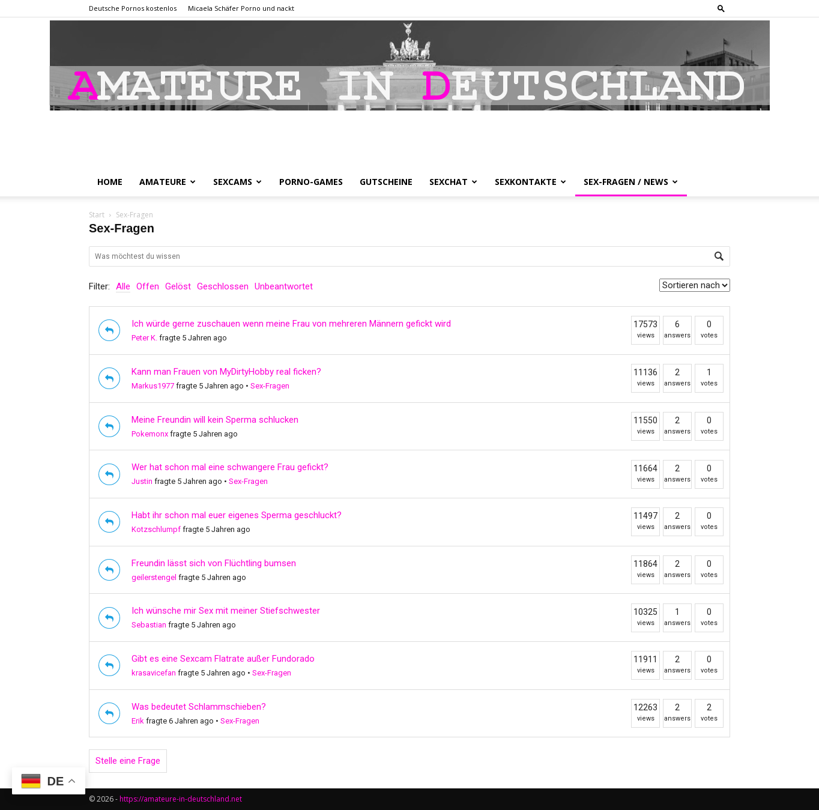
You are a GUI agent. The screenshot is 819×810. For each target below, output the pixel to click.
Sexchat (453, 181)
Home (109, 181)
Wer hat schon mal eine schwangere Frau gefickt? (229, 467)
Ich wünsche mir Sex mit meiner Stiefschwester (225, 610)
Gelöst (178, 286)
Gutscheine (386, 181)
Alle (123, 286)
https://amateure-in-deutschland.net (180, 799)
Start (96, 215)
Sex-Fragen (269, 385)
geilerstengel (154, 577)
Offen (147, 286)
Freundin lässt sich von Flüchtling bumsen (213, 563)
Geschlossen (223, 286)
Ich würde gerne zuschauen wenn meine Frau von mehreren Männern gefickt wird (291, 323)
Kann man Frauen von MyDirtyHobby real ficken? (226, 371)
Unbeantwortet (284, 286)
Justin (142, 481)
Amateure (167, 181)
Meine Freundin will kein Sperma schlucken (214, 419)
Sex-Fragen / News (631, 181)
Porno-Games (311, 181)
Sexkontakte (530, 181)
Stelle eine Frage (127, 760)
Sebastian (148, 624)
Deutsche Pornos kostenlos (133, 8)
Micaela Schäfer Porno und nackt (241, 8)
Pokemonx (149, 433)
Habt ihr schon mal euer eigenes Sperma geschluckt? (236, 515)
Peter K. (144, 337)
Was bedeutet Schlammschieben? (198, 706)
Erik (137, 720)
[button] (721, 8)
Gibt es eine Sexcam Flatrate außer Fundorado (223, 658)
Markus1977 (152, 385)
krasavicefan (153, 672)
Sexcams (237, 181)
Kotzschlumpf (156, 529)
